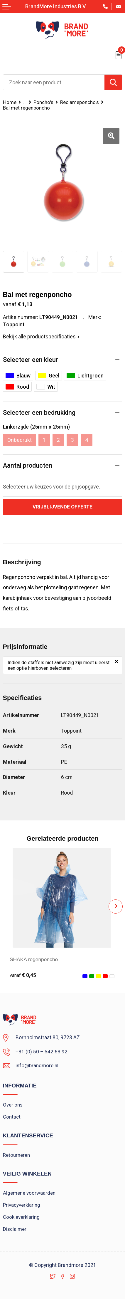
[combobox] (53, 82)
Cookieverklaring (22, 1218)
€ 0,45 (23, 975)
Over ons (13, 1105)
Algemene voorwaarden (30, 1194)
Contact (12, 1117)
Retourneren (17, 1156)
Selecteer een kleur (30, 359)
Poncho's (44, 102)
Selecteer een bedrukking (39, 412)
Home (10, 102)
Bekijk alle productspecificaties (41, 336)
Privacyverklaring (22, 1206)
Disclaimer (15, 1231)
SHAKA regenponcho (34, 959)
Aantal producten (27, 465)
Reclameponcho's (81, 102)
